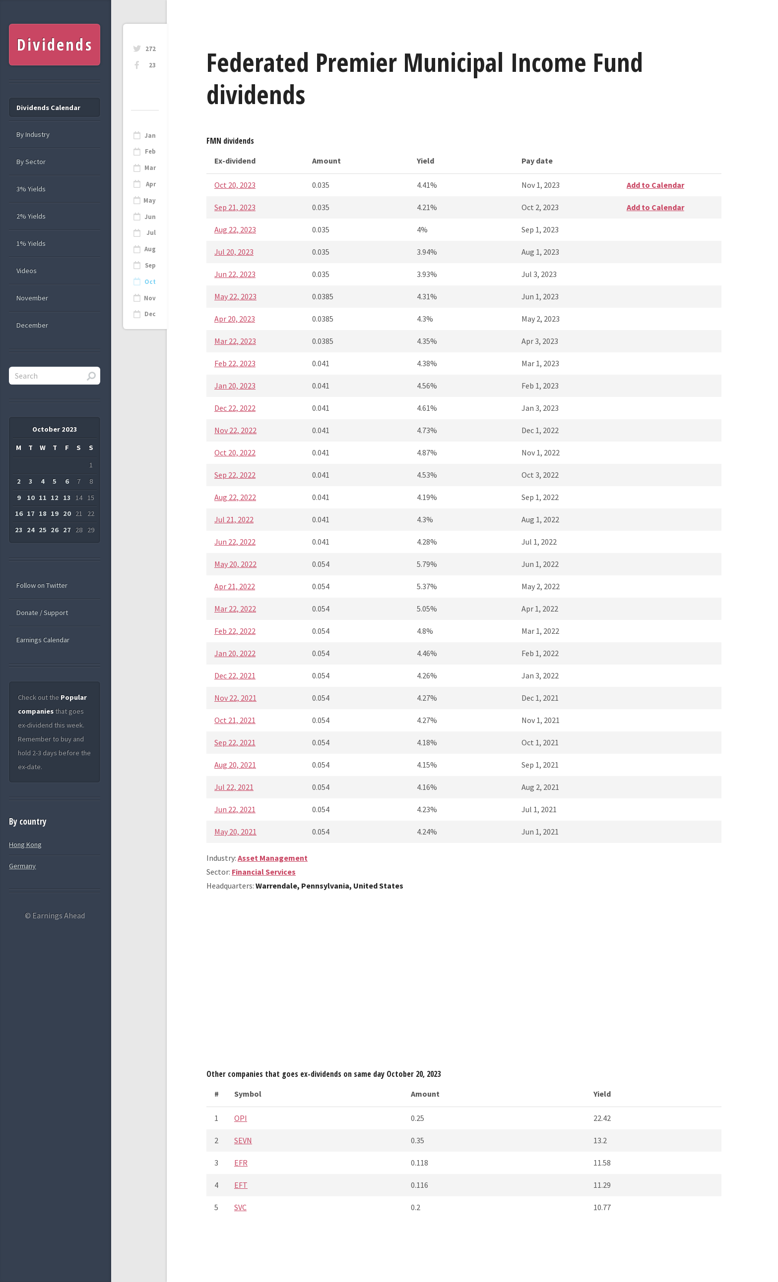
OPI (240, 1118)
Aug (150, 249)
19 (55, 513)
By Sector (31, 161)
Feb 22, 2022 (235, 631)
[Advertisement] (463, 983)
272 (150, 49)
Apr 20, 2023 (234, 319)
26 (55, 529)
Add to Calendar (655, 185)
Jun (150, 217)
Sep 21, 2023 (235, 207)
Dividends (55, 44)
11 (43, 497)
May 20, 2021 (235, 831)
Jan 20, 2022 (235, 653)
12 (55, 497)
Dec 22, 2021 (235, 675)
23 (152, 65)
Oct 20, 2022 (235, 452)
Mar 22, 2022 (235, 608)
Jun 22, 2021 (235, 809)
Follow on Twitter (41, 585)
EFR (241, 1163)
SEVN (243, 1140)
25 (43, 529)
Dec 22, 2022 (235, 408)
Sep (150, 265)
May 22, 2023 (235, 296)
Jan (150, 135)
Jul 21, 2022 (234, 519)
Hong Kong (25, 844)
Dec (150, 314)
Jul (151, 232)
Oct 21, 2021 (235, 720)
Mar (150, 168)
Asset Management (273, 858)
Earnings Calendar (42, 639)
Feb (150, 151)
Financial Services (264, 872)
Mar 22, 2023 (235, 341)
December (32, 325)
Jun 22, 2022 (235, 542)
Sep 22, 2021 (235, 742)
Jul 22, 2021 (234, 787)
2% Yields (31, 216)
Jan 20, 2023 (235, 385)
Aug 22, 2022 (235, 497)
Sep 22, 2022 (235, 475)
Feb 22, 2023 (235, 363)
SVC (240, 1207)
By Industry (33, 134)
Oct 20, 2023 (235, 185)
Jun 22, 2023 (235, 274)
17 (31, 513)
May (149, 200)
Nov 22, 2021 (235, 698)
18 (43, 513)
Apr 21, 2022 (234, 586)
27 (67, 529)
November (32, 297)
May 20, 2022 (235, 564)
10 (31, 497)
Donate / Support (42, 612)
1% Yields (31, 243)
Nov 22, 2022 (235, 430)
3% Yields (31, 188)
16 (19, 513)
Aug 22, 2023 (235, 229)
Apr (151, 184)
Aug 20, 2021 (235, 765)
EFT (241, 1185)
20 (67, 513)
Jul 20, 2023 (234, 252)
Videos (26, 270)
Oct (150, 282)
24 (31, 529)
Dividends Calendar (48, 107)
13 (67, 497)
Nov (150, 298)
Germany (22, 865)
